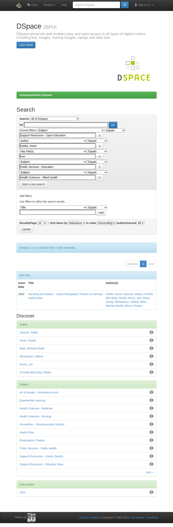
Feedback (152, 517)
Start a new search (33, 184)
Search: (25, 118)
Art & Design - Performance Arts (39, 392)
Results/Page (28, 223)
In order (91, 223)
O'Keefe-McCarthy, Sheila (35, 372)
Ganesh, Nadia (132, 294)
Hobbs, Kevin (114, 294)
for (21, 124)
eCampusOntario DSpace (35, 95)
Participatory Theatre (32, 440)
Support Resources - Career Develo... (42, 456)
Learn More (26, 45)
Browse (49, 4)
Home (32, 4)
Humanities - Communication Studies (42, 424)
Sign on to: (144, 4)
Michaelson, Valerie (127, 301)
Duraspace (137, 517)
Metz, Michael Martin (32, 348)
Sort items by (59, 223)
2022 (23, 492)
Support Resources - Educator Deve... (43, 464)
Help (64, 4)
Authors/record (126, 223)
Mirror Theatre (133, 305)
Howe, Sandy (28, 340)
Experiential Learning (32, 400)
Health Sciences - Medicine (36, 408)
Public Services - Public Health (38, 448)
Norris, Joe (134, 298)
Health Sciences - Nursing (35, 416)
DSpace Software (89, 517)
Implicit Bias (27, 432)
